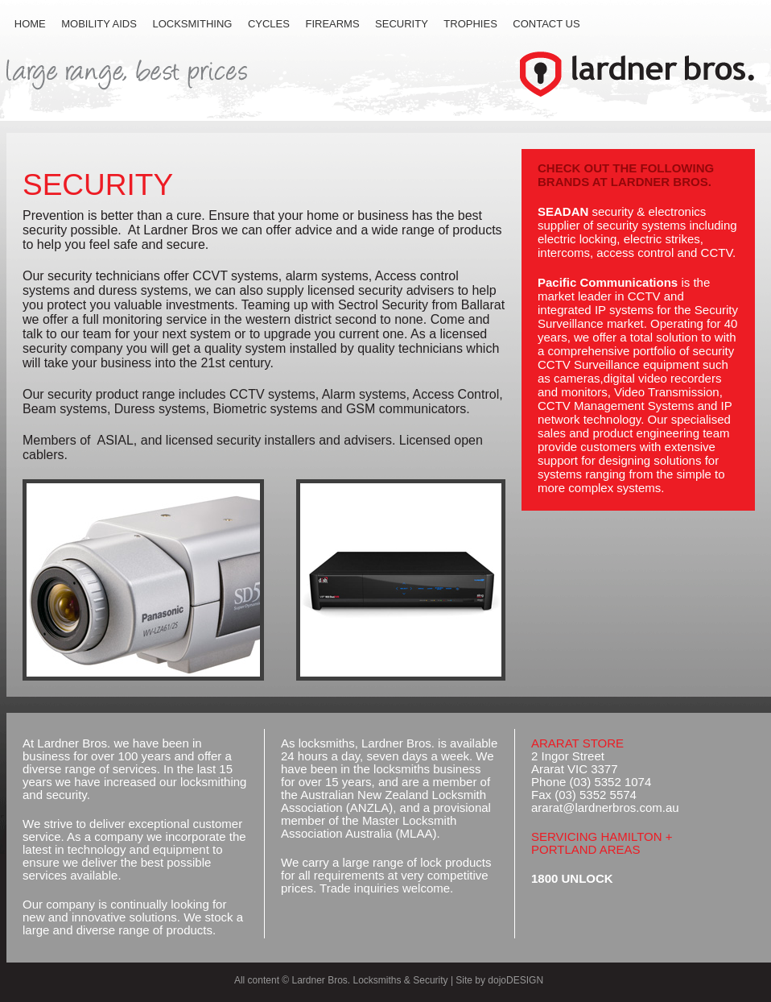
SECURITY (401, 24)
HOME (30, 24)
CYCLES (269, 24)
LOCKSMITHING (192, 24)
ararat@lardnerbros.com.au (605, 807)
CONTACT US (546, 24)
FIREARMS (332, 24)
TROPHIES (470, 24)
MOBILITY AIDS (99, 24)
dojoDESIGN (515, 980)
